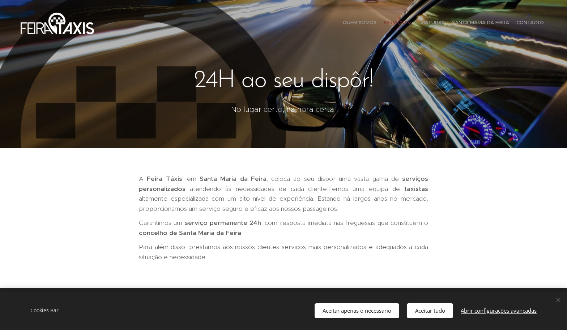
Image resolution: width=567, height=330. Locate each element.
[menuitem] (510, 23)
